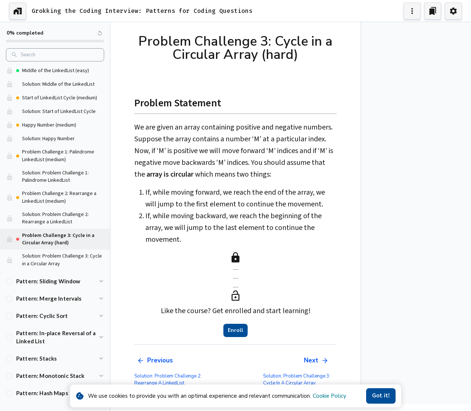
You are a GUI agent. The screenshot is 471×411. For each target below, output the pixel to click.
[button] (55, 281)
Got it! (381, 396)
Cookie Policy (329, 396)
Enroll (235, 330)
